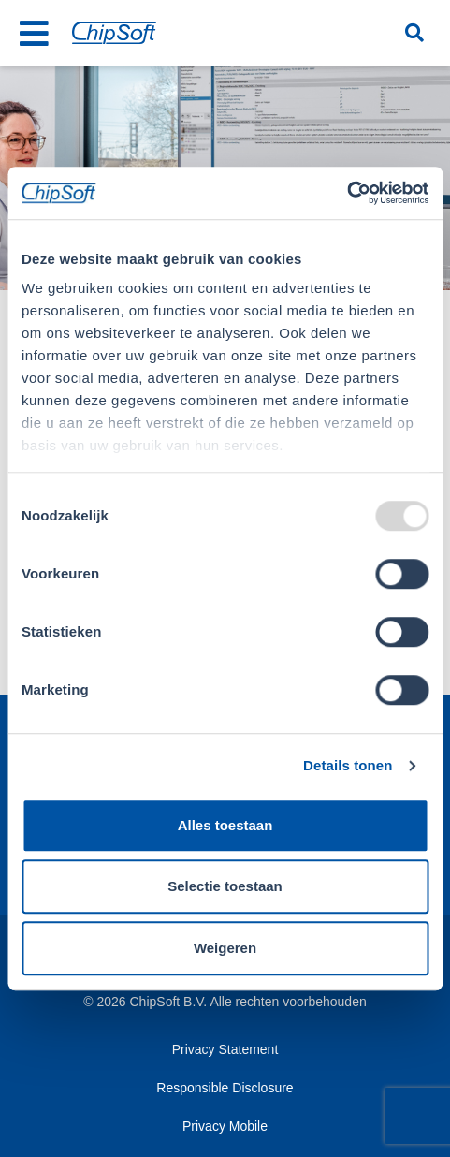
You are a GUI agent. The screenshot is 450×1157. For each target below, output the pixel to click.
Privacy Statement (225, 1049)
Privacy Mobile (225, 1126)
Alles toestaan (225, 825)
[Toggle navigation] (34, 32)
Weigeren (225, 948)
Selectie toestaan (225, 886)
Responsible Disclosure (224, 1087)
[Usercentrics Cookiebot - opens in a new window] (346, 193)
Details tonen (347, 765)
